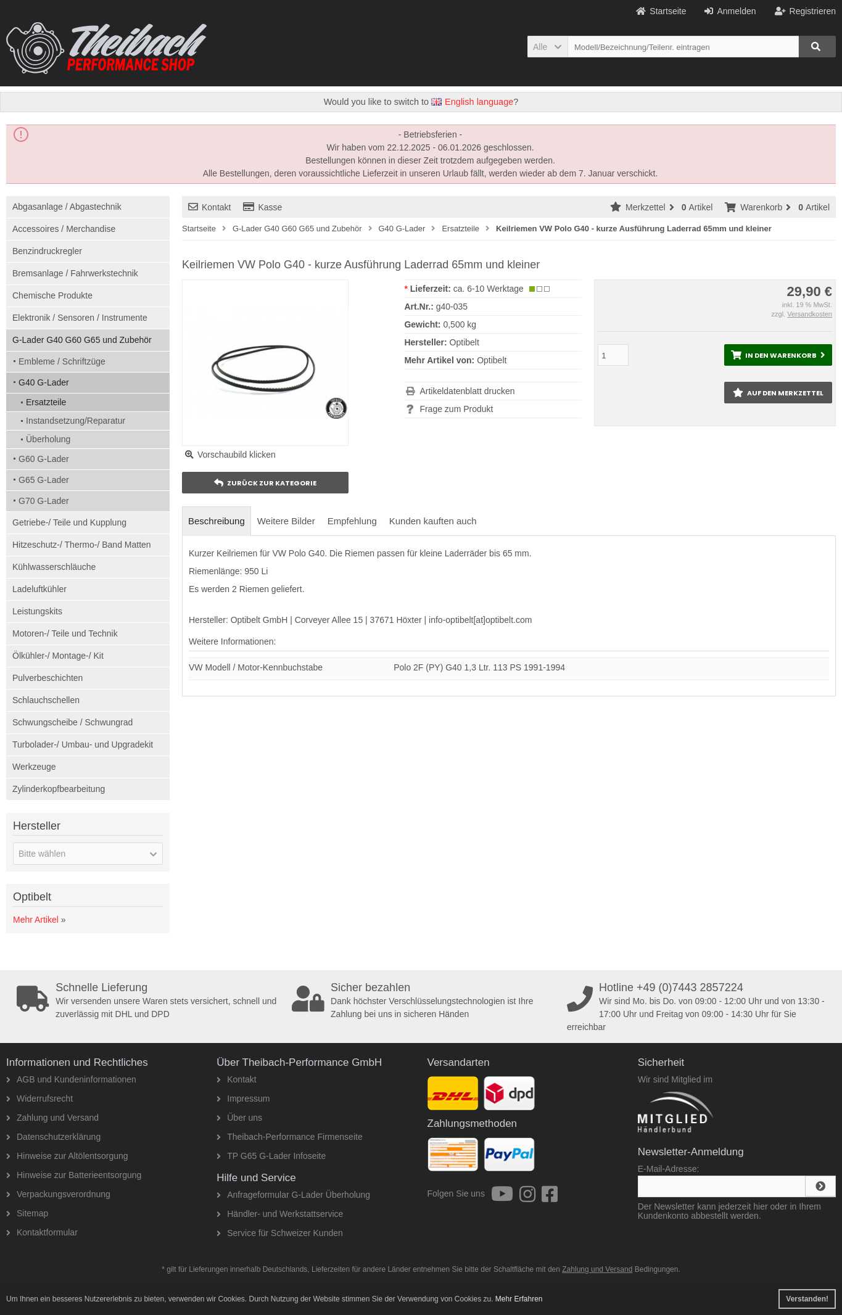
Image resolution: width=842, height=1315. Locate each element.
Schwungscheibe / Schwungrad (72, 722)
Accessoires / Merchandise (63, 229)
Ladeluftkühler (39, 589)
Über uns (239, 1118)
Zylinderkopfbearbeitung (58, 789)
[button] (547, 46)
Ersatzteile (46, 402)
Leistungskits (37, 611)
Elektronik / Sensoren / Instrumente (79, 318)
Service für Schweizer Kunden (280, 1233)
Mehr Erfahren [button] (519, 1299)
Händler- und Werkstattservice (280, 1214)
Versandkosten (809, 314)
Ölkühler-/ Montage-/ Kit (58, 656)
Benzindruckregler (47, 251)
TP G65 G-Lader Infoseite (271, 1156)
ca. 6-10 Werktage (488, 289)
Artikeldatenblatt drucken (466, 391)
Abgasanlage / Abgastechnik (67, 207)
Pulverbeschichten (47, 678)
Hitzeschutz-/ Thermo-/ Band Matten (81, 545)
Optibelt (491, 360)
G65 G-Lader (44, 480)
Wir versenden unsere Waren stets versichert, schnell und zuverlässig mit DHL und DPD (150, 1000)
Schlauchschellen (46, 700)
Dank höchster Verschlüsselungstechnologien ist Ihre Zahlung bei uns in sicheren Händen (425, 1000)
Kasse (262, 207)
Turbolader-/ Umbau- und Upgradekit (82, 744)
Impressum (243, 1098)
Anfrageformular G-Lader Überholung (293, 1195)
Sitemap (27, 1213)
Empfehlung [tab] (352, 521)
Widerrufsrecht (39, 1098)
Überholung (48, 439)
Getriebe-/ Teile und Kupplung (69, 522)
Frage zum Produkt (456, 409)
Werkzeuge (34, 767)
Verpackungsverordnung (58, 1194)
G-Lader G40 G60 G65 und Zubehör (82, 340)
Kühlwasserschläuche (54, 567)
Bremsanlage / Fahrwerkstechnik (75, 273)
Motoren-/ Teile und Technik (65, 633)
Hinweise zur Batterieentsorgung (73, 1175)
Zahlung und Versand (52, 1118)
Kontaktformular (42, 1232)
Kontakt (209, 207)
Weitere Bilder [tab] (286, 521)
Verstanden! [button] (807, 1299)
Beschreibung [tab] (216, 521)
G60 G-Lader (44, 459)
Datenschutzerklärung (53, 1137)
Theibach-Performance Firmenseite (289, 1137)
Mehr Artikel (36, 920)
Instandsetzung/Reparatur (75, 421)
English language (472, 102)
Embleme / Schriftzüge (62, 361)
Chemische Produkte (52, 295)
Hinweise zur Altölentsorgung (67, 1156)
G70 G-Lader (44, 501)
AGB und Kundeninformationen (71, 1079)
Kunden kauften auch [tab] (433, 521)
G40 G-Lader (44, 382)
